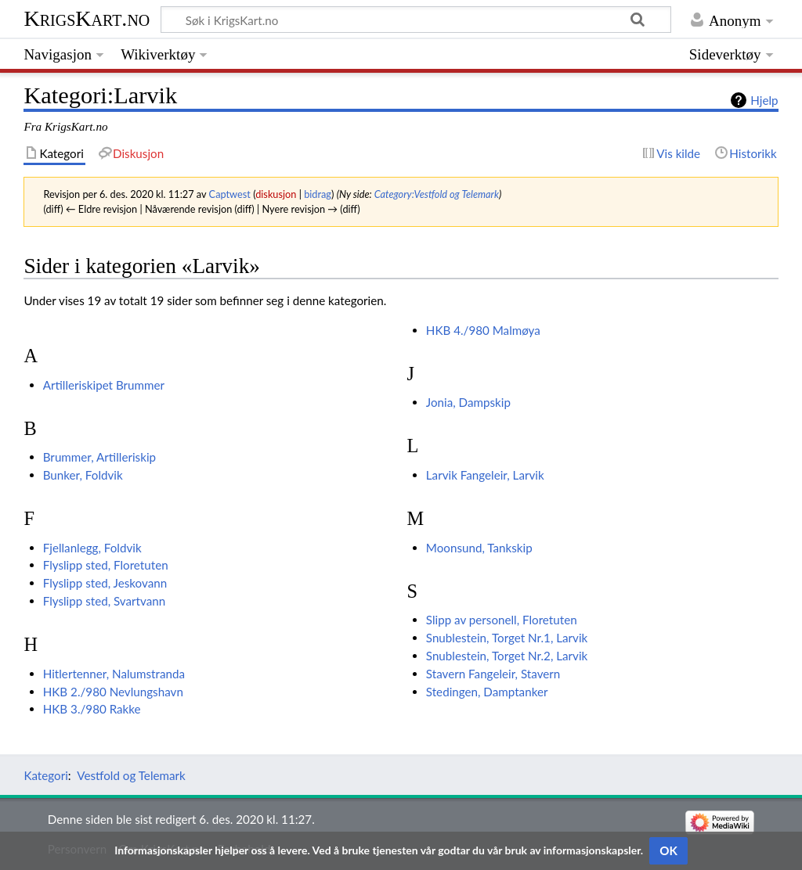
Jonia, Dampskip (468, 402)
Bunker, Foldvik (83, 475)
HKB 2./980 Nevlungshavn (113, 692)
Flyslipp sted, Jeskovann (105, 583)
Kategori (45, 775)
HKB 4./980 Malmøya (483, 330)
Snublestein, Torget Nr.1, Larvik (506, 638)
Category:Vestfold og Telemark (436, 194)
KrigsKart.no (86, 18)
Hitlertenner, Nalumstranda (114, 674)
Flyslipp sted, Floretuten (105, 565)
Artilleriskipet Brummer (103, 385)
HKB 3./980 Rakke (92, 709)
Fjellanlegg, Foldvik (92, 548)
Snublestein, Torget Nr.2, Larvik (506, 656)
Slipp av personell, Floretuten (501, 620)
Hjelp (764, 100)
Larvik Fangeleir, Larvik (485, 475)
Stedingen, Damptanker (487, 692)
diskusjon (275, 194)
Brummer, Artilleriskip (99, 457)
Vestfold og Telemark (131, 775)
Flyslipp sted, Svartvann (104, 601)
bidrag (317, 194)
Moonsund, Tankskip (479, 548)
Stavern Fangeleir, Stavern (493, 674)
